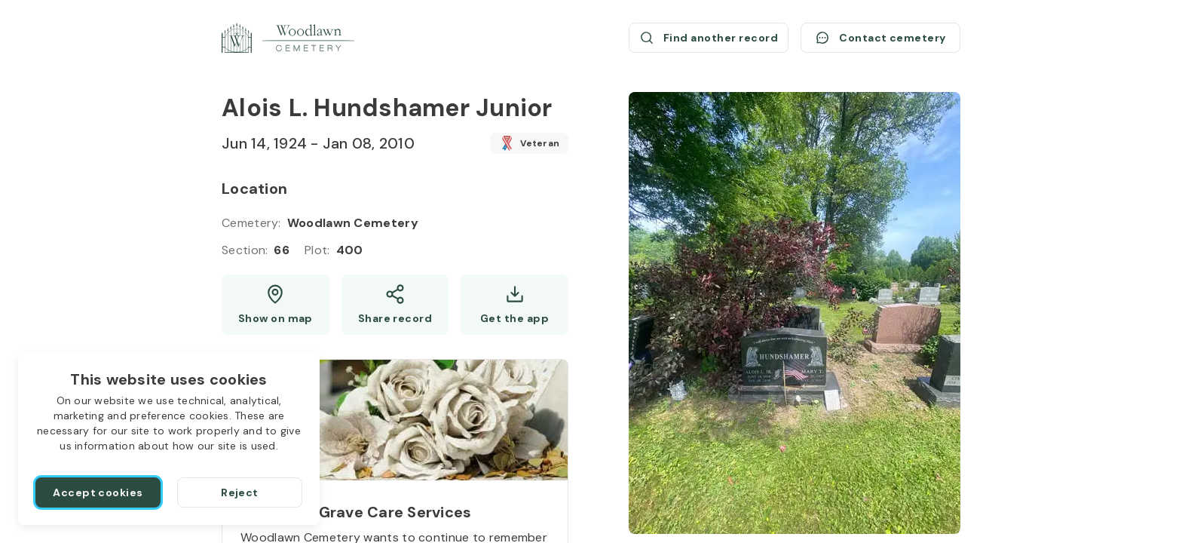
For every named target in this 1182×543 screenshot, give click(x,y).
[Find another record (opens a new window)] (709, 38)
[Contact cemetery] (880, 38)
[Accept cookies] (98, 492)
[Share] (395, 305)
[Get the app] (514, 305)
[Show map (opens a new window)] (275, 305)
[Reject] (239, 492)
